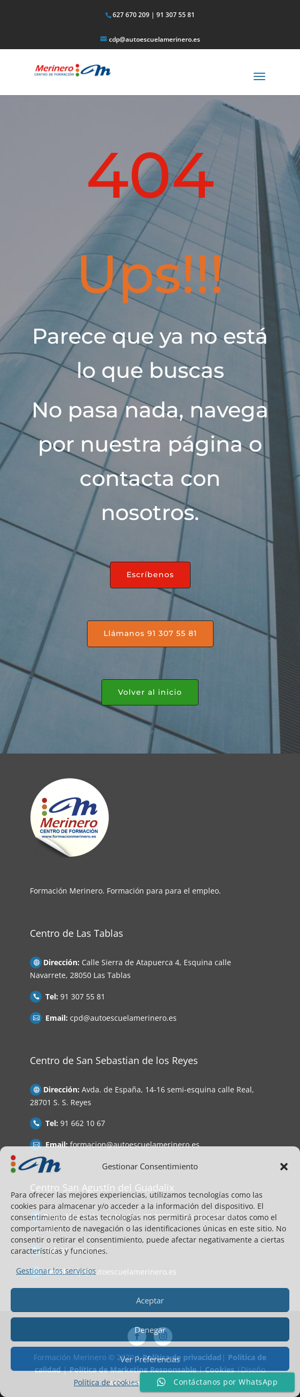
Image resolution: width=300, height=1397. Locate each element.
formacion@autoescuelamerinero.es (135, 1144)
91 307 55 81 (82, 996)
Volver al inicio (150, 692)
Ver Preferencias (150, 1359)
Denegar (150, 1329)
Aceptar (150, 1300)
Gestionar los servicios (56, 1271)
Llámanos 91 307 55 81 (150, 633)
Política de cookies (106, 1382)
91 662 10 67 (82, 1123)
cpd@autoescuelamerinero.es (123, 1018)
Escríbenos (150, 574)
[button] (284, 1166)
